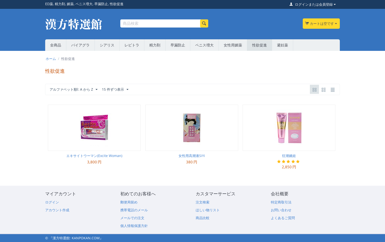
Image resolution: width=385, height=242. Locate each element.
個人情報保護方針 (134, 225)
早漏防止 (177, 45)
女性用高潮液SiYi (192, 155)
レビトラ (131, 45)
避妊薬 (282, 45)
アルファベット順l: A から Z (73, 89)
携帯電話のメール (134, 210)
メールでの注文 (132, 217)
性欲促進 (259, 45)
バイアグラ (80, 45)
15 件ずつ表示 (115, 89)
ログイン (52, 202)
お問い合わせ (281, 210)
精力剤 (154, 45)
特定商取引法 (281, 202)
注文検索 (202, 202)
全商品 (55, 45)
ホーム (51, 58)
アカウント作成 (57, 210)
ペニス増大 (204, 45)
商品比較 (202, 217)
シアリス (107, 45)
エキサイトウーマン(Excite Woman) (94, 155)
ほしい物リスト (208, 210)
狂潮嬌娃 (289, 155)
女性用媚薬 (233, 45)
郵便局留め (129, 202)
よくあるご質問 (283, 217)
